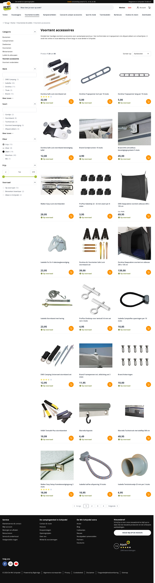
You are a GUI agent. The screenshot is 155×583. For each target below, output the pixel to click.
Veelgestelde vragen (10, 540)
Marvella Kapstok (85, 430)
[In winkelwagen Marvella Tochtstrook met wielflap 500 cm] (148, 438)
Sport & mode (91, 15)
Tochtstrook (9, 122)
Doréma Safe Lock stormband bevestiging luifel (56, 149)
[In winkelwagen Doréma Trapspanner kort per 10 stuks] (109, 101)
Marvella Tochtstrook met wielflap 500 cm (134, 430)
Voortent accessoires (42, 23)
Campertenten (7, 41)
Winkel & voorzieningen (48, 540)
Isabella (8, 83)
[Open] (35, 31)
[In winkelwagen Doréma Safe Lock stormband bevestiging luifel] (71, 157)
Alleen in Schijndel (12, 195)
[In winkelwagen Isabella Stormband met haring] (71, 328)
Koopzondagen (45, 530)
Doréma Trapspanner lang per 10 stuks (133, 94)
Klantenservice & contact (11, 524)
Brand (7, 94)
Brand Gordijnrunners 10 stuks (91, 148)
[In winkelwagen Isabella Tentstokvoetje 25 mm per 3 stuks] (148, 494)
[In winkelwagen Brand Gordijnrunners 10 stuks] (109, 157)
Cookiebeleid (78, 573)
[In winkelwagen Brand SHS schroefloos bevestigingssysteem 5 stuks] (148, 157)
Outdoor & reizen (132, 15)
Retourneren (7, 533)
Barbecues (118, 15)
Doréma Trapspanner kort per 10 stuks (94, 94)
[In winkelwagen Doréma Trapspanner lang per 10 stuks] (148, 101)
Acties (79, 524)
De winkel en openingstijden (24, 2)
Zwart (7, 151)
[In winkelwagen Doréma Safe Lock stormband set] (71, 101)
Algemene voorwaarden (52, 573)
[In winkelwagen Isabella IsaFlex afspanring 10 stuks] (109, 494)
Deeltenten (6, 44)
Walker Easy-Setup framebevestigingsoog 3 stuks (57, 485)
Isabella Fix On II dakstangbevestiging (55, 262)
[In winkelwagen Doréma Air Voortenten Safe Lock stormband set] (109, 272)
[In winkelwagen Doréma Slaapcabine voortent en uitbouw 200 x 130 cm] (148, 272)
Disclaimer (90, 573)
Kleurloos (9, 155)
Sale (129, 7)
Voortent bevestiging (13, 125)
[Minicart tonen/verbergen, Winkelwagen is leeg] (149, 7)
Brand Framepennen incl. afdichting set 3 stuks (94, 375)
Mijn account (7, 527)
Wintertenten (7, 51)
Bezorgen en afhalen (10, 530)
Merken (122, 7)
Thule (7, 90)
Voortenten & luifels (32, 15)
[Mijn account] (141, 7)
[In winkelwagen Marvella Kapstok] (109, 438)
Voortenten (6, 48)
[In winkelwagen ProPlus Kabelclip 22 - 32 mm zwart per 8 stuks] (109, 216)
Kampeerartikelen (49, 15)
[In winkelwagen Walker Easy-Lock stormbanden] (71, 216)
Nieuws (79, 533)
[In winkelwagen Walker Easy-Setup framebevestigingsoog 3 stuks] (71, 494)
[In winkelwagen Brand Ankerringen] (148, 384)
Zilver (7, 148)
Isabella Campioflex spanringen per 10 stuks (132, 319)
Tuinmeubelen (105, 15)
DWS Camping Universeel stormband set (56, 374)
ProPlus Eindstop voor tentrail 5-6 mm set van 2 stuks (95, 319)
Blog (78, 527)
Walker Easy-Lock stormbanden (53, 204)
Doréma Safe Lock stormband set (53, 94)
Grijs (7, 144)
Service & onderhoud (10, 536)
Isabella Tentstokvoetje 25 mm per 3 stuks (134, 484)
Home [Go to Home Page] (13, 23)
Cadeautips (81, 530)
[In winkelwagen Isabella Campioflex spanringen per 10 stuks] (148, 328)
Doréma (8, 86)
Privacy (67, 573)
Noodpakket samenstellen (86, 536)
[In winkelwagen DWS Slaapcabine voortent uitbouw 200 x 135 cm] (148, 216)
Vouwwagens (16, 15)
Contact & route (46, 524)
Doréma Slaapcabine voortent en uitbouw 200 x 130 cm (134, 263)
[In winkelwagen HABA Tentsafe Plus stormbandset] (71, 438)
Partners (80, 540)
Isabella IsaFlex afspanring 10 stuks (92, 484)
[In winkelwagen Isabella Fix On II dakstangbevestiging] (71, 272)
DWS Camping (10, 79)
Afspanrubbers (10, 129)
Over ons (43, 536)
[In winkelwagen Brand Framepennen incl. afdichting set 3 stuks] (109, 384)
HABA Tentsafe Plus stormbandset (54, 430)
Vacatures (80, 543)
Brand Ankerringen (125, 374)
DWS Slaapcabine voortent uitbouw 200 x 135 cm (133, 205)
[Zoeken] (17, 7)
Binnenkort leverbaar (13, 191)
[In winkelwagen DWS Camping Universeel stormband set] (71, 384)
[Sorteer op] (141, 53)
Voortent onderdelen (10, 62)
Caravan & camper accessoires (71, 15)
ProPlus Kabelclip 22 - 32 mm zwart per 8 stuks (94, 205)
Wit (6, 159)
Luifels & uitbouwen (9, 55)
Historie (43, 527)
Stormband (9, 118)
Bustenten (6, 37)
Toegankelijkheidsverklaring (108, 573)
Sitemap (125, 573)
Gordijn (8, 114)
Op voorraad (10, 188)
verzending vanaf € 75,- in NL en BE (81, 2)
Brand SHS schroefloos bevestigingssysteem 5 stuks (129, 149)
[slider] (3, 176)
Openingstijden (45, 533)
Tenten (5, 15)
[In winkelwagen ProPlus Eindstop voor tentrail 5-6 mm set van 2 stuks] (109, 328)
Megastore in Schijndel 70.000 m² (140, 2)
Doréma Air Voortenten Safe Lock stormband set (92, 263)
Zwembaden (146, 15)
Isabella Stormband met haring (52, 318)
